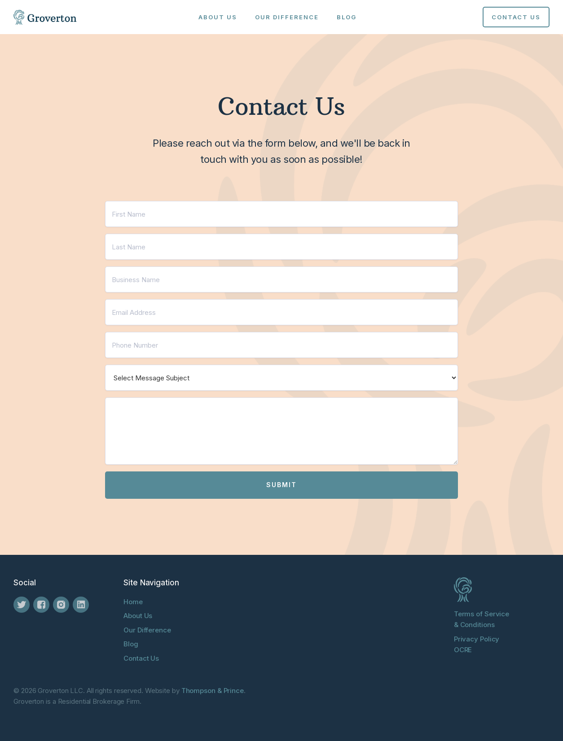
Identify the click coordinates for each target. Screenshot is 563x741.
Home (133, 601)
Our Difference (287, 17)
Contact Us (141, 658)
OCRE (463, 649)
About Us (217, 17)
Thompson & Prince (212, 690)
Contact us (516, 17)
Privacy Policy (477, 639)
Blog (346, 17)
